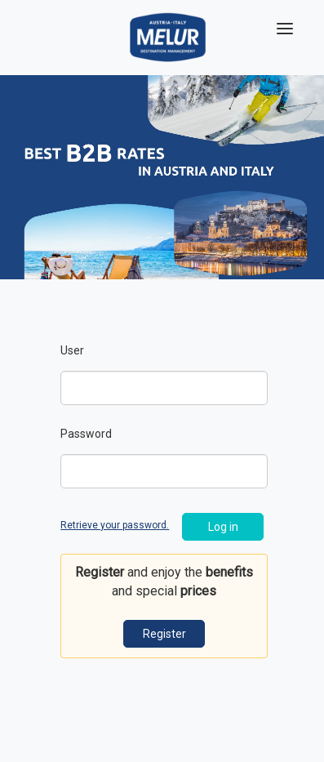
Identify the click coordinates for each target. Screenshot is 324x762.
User (72, 350)
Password (86, 433)
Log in (223, 526)
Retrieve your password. (114, 525)
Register (164, 633)
